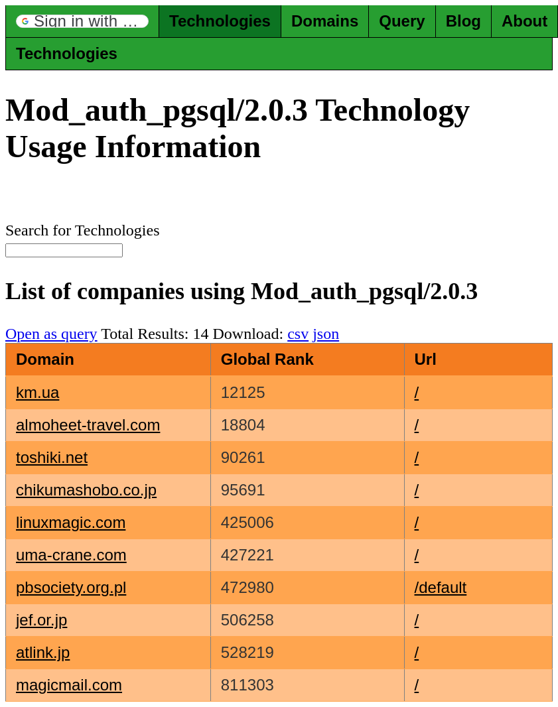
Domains (324, 21)
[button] (82, 21)
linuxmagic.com (70, 522)
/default (441, 587)
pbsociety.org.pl (71, 587)
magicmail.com (69, 685)
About (524, 21)
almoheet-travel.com (88, 425)
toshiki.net (52, 457)
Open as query (51, 333)
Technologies (220, 21)
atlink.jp (43, 652)
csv (298, 333)
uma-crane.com (71, 555)
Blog (463, 21)
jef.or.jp (41, 620)
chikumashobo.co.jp (86, 490)
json (326, 333)
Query (402, 21)
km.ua (37, 392)
